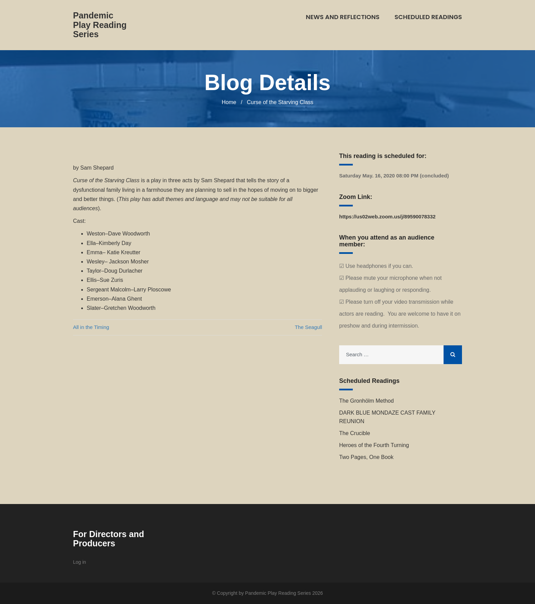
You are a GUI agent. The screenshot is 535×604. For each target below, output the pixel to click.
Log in (79, 562)
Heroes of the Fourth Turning (374, 445)
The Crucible (354, 433)
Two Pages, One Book (366, 457)
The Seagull (308, 327)
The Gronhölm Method (366, 401)
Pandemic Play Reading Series (100, 25)
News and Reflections (342, 17)
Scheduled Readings (428, 17)
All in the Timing (91, 327)
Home (229, 102)
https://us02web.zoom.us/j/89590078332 (387, 216)
